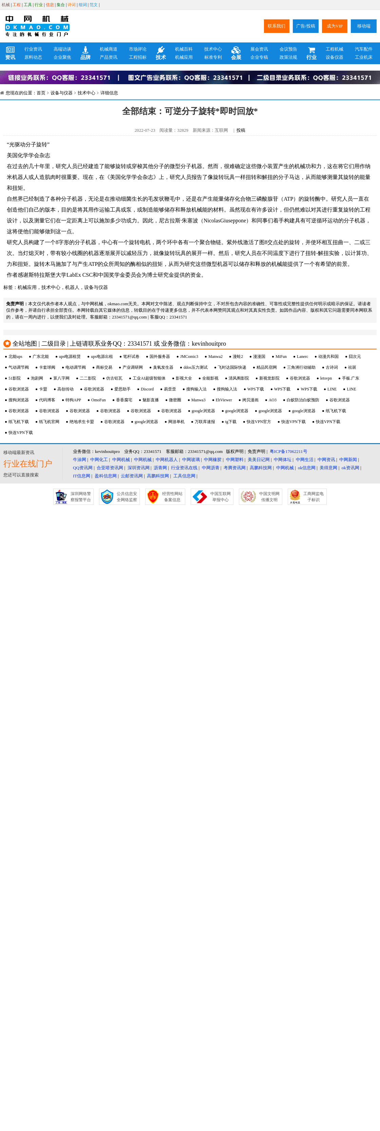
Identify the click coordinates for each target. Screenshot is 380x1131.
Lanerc (302, 356)
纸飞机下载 (336, 410)
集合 (61, 4)
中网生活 (305, 459)
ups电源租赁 (70, 356)
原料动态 (33, 57)
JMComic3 (189, 356)
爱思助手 (122, 389)
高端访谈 (62, 49)
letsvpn (326, 378)
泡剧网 (37, 378)
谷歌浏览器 (300, 378)
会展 (236, 53)
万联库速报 (205, 421)
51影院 (14, 378)
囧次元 (355, 356)
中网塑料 (235, 459)
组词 (83, 4)
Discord (147, 389)
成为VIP (335, 26)
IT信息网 (81, 475)
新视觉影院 (269, 378)
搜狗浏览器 (18, 400)
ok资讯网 (350, 467)
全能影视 (210, 378)
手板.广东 (350, 378)
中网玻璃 (191, 459)
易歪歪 (170, 389)
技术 (161, 53)
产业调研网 (132, 367)
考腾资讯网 (235, 467)
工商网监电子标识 (313, 496)
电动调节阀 (75, 367)
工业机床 (364, 57)
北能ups (15, 356)
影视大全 (184, 378)
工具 (28, 4)
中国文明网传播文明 (269, 496)
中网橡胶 (213, 459)
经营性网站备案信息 (172, 496)
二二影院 (88, 378)
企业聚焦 (62, 57)
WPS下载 (255, 389)
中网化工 (99, 459)
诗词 (72, 4)
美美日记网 (259, 459)
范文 (94, 4)
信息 (50, 4)
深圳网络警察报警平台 (81, 496)
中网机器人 (167, 459)
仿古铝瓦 (114, 378)
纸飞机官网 (49, 421)
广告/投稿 (305, 26)
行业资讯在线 (184, 467)
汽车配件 (364, 49)
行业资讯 (33, 49)
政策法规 (288, 57)
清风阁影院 (239, 378)
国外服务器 (160, 356)
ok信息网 (307, 467)
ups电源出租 (102, 356)
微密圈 (175, 400)
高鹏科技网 (261, 467)
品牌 (85, 53)
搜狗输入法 (196, 389)
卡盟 (43, 389)
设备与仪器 (62, 92)
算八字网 (61, 378)
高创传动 (65, 389)
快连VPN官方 (259, 421)
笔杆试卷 (131, 356)
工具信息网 (184, 475)
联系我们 (276, 26)
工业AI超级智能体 (149, 378)
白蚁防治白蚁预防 (303, 400)
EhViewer (224, 400)
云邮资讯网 (132, 475)
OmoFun (98, 400)
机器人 (72, 287)
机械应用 (184, 57)
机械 (6, 4)
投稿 (240, 130)
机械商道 (108, 49)
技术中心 (213, 49)
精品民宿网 (266, 367)
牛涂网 (79, 459)
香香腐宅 (124, 400)
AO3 (273, 400)
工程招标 (138, 57)
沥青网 (160, 467)
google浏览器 (203, 410)
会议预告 (288, 49)
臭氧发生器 (163, 367)
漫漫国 (259, 356)
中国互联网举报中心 (220, 496)
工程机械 (334, 49)
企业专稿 (259, 57)
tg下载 (230, 421)
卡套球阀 (47, 367)
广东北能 (41, 356)
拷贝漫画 (250, 400)
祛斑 (352, 367)
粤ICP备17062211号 (288, 451)
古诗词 (332, 367)
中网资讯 (326, 459)
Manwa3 (198, 400)
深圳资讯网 (139, 467)
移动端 (363, 26)
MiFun (281, 356)
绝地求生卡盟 (82, 421)
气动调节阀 (18, 367)
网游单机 (176, 421)
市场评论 (138, 49)
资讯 (10, 53)
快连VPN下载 (293, 421)
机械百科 (184, 49)
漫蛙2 (238, 356)
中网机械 (121, 459)
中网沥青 (211, 467)
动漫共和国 (328, 356)
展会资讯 (259, 49)
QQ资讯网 (83, 467)
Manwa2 (215, 356)
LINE (332, 389)
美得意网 (328, 467)
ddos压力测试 (196, 367)
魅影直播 (150, 400)
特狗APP (73, 400)
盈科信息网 (106, 475)
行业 (39, 4)
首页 (41, 92)
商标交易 (104, 367)
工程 (17, 4)
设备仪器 (334, 57)
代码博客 (47, 400)
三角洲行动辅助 (301, 367)
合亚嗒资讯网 (110, 467)
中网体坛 (282, 459)
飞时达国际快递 (232, 367)
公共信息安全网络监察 (127, 496)
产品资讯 (108, 57)
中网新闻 (348, 459)
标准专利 (213, 57)
